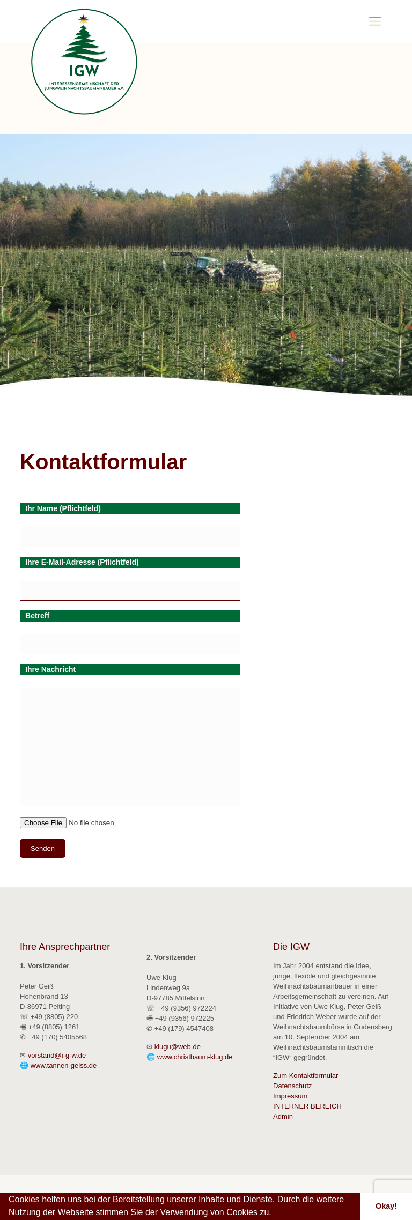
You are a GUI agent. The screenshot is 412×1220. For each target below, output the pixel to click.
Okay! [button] (386, 1206)
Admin (283, 1116)
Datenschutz (292, 1086)
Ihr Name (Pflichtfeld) (63, 508)
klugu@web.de (177, 1047)
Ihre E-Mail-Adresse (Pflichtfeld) (82, 562)
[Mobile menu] (375, 21)
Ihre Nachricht (50, 669)
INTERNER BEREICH (307, 1106)
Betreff (37, 615)
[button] (275, 1213)
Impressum (290, 1096)
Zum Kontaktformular (305, 1076)
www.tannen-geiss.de (64, 1065)
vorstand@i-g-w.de (57, 1055)
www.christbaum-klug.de (195, 1057)
